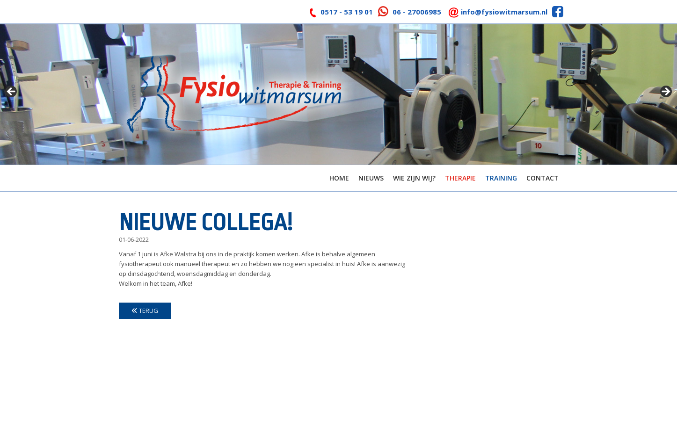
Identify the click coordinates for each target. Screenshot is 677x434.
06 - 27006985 (417, 11)
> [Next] (665, 92)
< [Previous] (12, 92)
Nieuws (371, 178)
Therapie (460, 178)
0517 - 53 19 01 (346, 11)
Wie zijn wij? (414, 178)
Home (339, 178)
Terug (144, 310)
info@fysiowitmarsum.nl (504, 11)
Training (501, 178)
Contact (542, 178)
